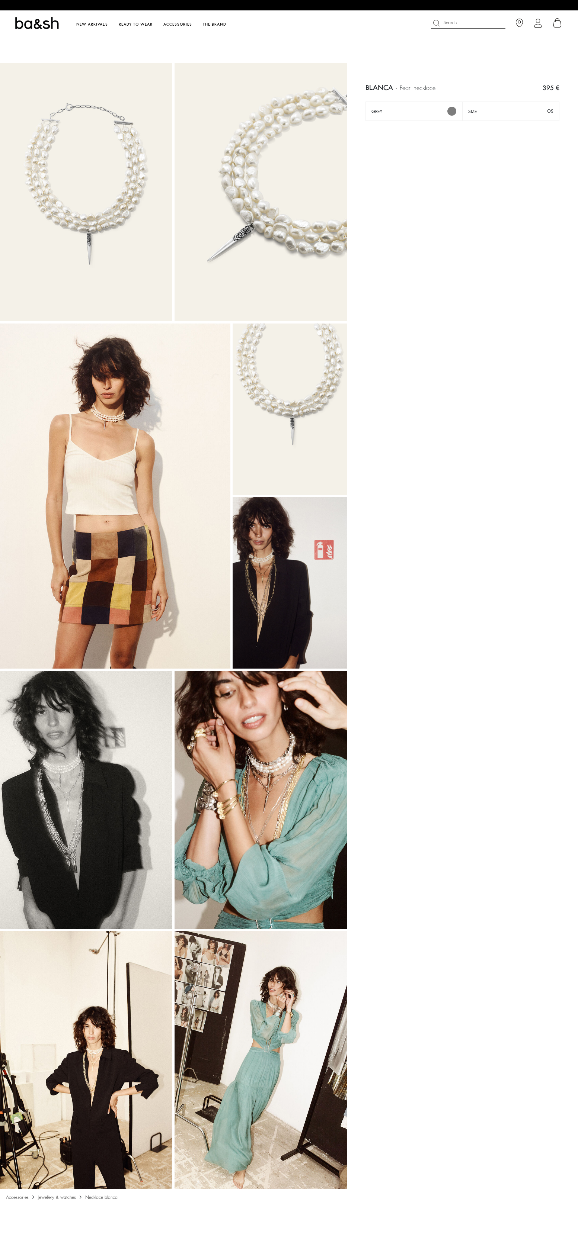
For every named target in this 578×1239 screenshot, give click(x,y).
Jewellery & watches (57, 1197)
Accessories (17, 1197)
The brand (214, 24)
